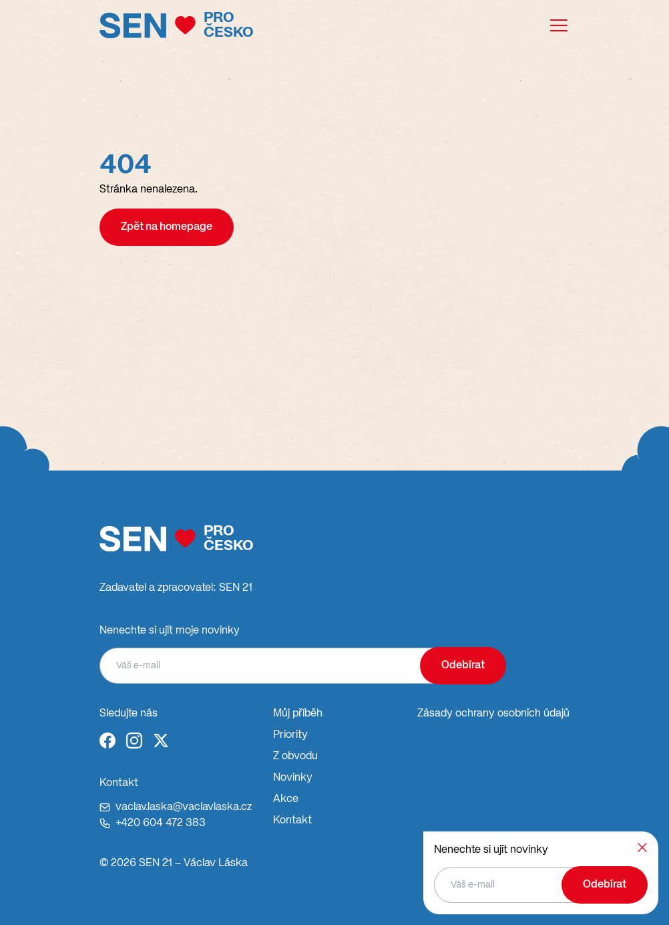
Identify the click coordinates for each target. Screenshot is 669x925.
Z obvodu (295, 756)
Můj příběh (297, 713)
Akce (285, 799)
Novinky (292, 778)
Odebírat (463, 665)
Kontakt (292, 820)
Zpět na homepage (166, 227)
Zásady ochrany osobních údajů (493, 713)
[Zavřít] (642, 847)
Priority (290, 735)
